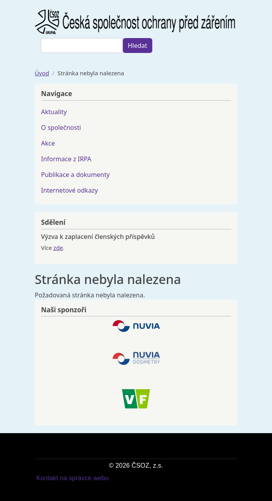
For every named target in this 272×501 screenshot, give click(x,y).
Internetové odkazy (69, 190)
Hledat (138, 45)
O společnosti (61, 127)
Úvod (42, 73)
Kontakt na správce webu (73, 478)
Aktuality (54, 111)
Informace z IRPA (66, 159)
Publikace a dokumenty (75, 174)
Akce (48, 143)
